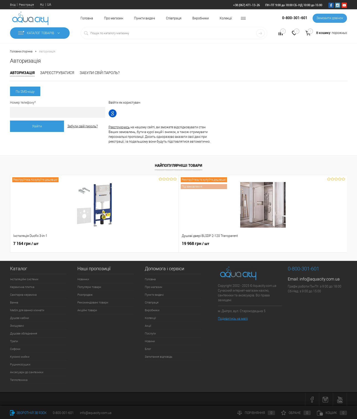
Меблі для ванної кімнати (27, 310)
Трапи (14, 341)
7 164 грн (25, 243)
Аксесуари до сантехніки (26, 372)
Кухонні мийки (19, 356)
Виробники (200, 18)
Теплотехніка (19, 380)
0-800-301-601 (63, 413)
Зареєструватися (57, 73)
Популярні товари (89, 287)
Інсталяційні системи (24, 279)
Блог (148, 349)
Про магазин (113, 18)
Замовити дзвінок (329, 18)
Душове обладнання (23, 333)
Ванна (14, 302)
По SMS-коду (25, 91)
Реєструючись (127, 127)
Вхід (12, 4)
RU (42, 4)
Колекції (226, 18)
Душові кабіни (19, 318)
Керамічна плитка (22, 287)
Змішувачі (17, 325)
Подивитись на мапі (233, 318)
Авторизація (22, 72)
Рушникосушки (20, 364)
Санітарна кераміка (23, 294)
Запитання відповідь (158, 356)
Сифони (15, 349)
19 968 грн (94, 243)
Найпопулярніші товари (178, 165)
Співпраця (173, 18)
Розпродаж (85, 294)
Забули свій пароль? (100, 73)
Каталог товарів (39, 33)
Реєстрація (26, 4)
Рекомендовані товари (92, 302)
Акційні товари (87, 310)
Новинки (83, 279)
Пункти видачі (144, 18)
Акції (148, 325)
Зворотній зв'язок (28, 413)
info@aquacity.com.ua (320, 279)
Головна (87, 18)
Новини (150, 341)
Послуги (150, 333)
